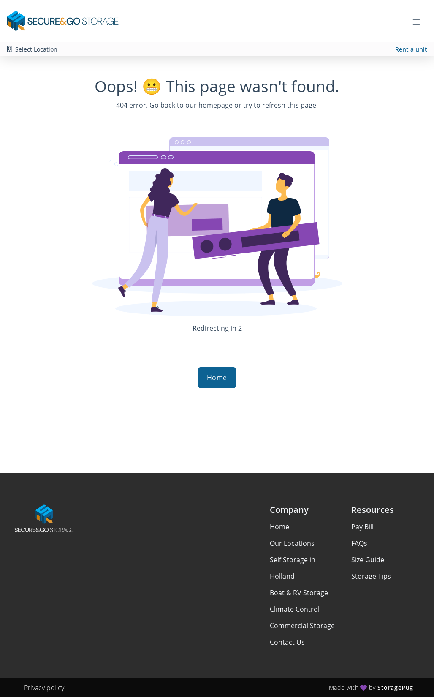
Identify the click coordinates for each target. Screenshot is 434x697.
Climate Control (295, 609)
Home (217, 377)
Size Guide (367, 559)
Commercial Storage (302, 625)
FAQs (359, 543)
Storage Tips (371, 576)
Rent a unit (411, 49)
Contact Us (287, 642)
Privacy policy (44, 687)
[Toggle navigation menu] (419, 21)
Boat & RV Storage (299, 592)
